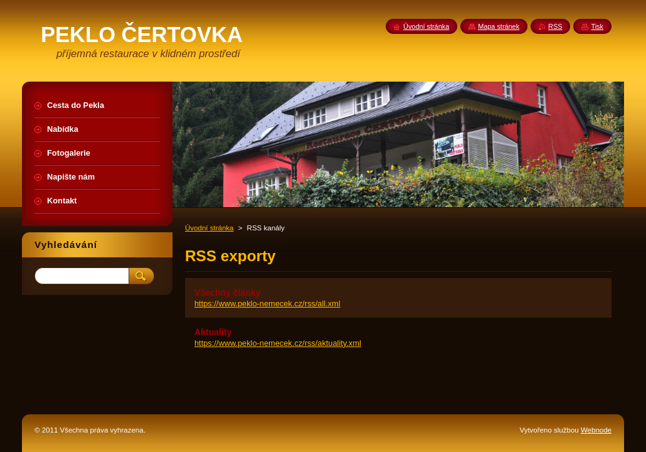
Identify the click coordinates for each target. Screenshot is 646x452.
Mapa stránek (498, 26)
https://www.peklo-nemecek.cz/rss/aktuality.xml (277, 343)
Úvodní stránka (209, 228)
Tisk (597, 26)
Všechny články (227, 293)
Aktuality (212, 332)
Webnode (596, 430)
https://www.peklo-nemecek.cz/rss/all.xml (267, 303)
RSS (555, 26)
